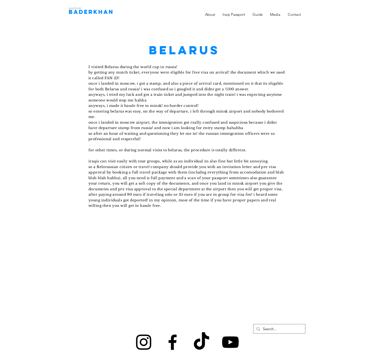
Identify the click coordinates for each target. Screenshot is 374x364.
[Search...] (279, 328)
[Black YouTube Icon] (230, 342)
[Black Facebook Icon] (172, 342)
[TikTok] (201, 342)
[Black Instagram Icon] (143, 342)
